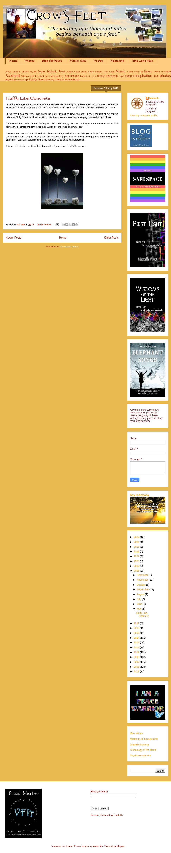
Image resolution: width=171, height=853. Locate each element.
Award (69, 71)
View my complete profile (143, 115)
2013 (137, 642)
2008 (137, 666)
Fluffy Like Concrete (28, 98)
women (75, 79)
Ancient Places (21, 71)
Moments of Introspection (144, 738)
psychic (9, 79)
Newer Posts (13, 237)
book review (91, 76)
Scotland (12, 76)
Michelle (154, 98)
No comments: (44, 224)
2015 (137, 633)
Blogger (120, 846)
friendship (112, 75)
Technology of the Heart (143, 750)
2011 (137, 652)
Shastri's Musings (139, 744)
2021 (137, 556)
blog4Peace (72, 75)
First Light (108, 71)
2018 (137, 570)
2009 (137, 662)
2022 (137, 551)
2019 (137, 566)
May (139, 608)
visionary (49, 79)
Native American (135, 72)
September (143, 589)
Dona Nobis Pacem (91, 71)
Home (13, 60)
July (139, 599)
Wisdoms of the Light (32, 76)
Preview (95, 815)
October (141, 584)
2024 (137, 542)
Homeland (117, 60)
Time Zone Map (142, 60)
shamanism (19, 79)
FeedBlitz (118, 815)
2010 (137, 657)
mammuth (98, 846)
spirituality (31, 79)
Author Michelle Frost (51, 71)
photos (165, 76)
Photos (30, 60)
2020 (137, 561)
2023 (137, 546)
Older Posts (111, 237)
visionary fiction (63, 79)
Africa (8, 71)
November (143, 579)
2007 (137, 671)
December (143, 575)
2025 (137, 537)
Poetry (98, 60)
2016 (137, 628)
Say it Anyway (139, 494)
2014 (137, 637)
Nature (148, 71)
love (156, 75)
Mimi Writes (136, 733)
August (141, 594)
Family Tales (78, 60)
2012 (137, 647)
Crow (77, 71)
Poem (157, 71)
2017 (137, 623)
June (140, 604)
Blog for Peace (52, 60)
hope (121, 76)
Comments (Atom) (69, 246)
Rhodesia (166, 71)
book (82, 76)
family (101, 75)
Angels (33, 72)
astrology (58, 76)
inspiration (143, 76)
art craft (49, 76)
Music (120, 71)
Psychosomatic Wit (140, 755)
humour (129, 75)
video (41, 79)
